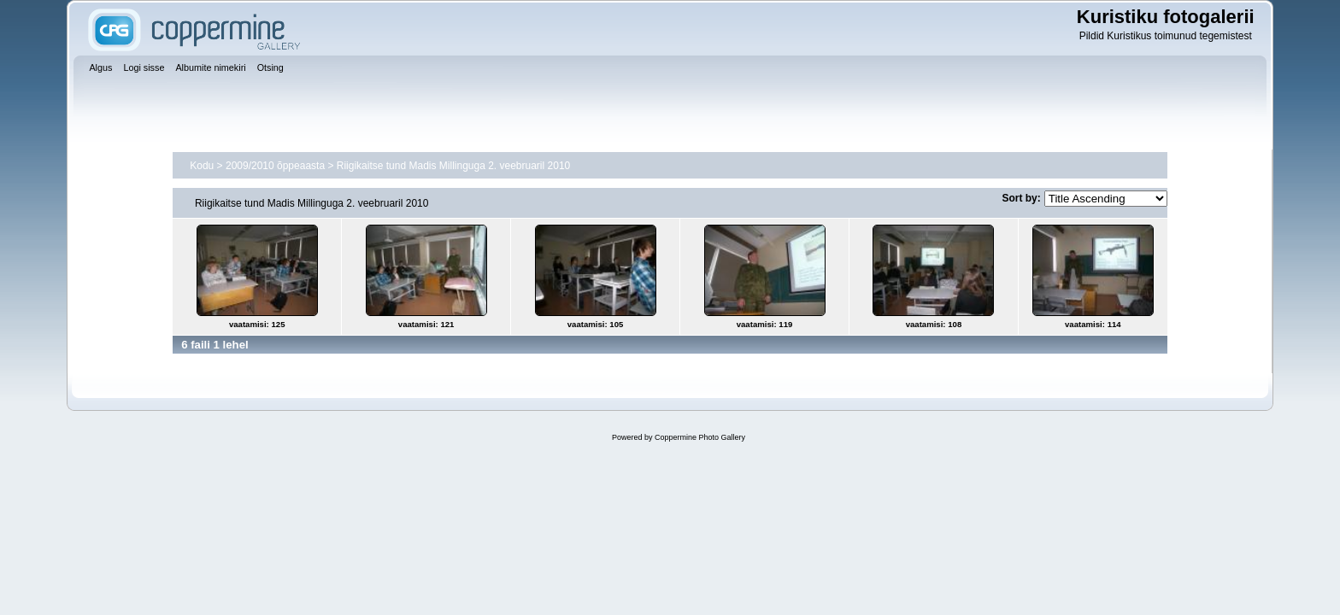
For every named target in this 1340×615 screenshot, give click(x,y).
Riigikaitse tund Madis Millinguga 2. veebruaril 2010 (453, 166)
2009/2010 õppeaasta (275, 166)
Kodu (202, 166)
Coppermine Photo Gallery (700, 437)
